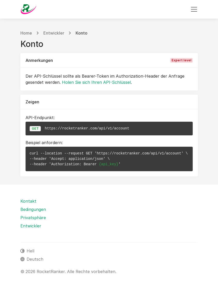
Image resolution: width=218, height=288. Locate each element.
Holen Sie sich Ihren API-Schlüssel (96, 82)
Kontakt (28, 201)
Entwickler (53, 33)
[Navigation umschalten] (194, 9)
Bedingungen (33, 209)
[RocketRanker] (28, 9)
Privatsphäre (33, 217)
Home (26, 33)
